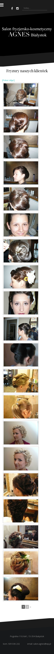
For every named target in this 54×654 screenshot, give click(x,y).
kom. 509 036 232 (11, 643)
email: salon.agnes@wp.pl (39, 643)
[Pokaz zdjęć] (8, 80)
